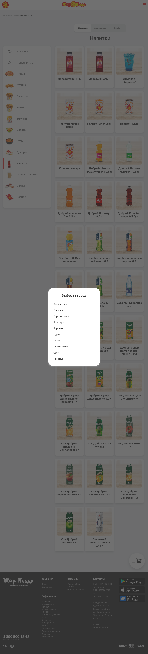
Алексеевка (60, 304)
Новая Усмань (61, 346)
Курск (56, 334)
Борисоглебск (61, 316)
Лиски (57, 340)
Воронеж (58, 328)
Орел (56, 352)
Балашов (58, 310)
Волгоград (59, 322)
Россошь (58, 358)
